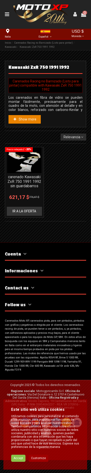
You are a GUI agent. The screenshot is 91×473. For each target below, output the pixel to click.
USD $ (78, 34)
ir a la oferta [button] (24, 211)
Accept (18, 458)
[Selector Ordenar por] (73, 137)
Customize (38, 458)
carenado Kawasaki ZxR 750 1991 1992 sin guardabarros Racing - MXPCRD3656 (24, 186)
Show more (24, 119)
